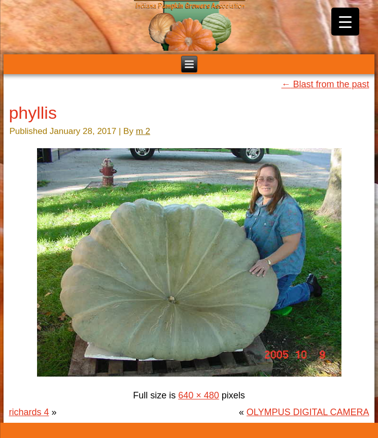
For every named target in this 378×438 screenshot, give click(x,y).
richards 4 (29, 412)
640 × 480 (198, 395)
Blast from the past (325, 84)
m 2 (143, 131)
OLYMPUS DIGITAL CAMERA (308, 412)
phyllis (32, 112)
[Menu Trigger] (345, 22)
